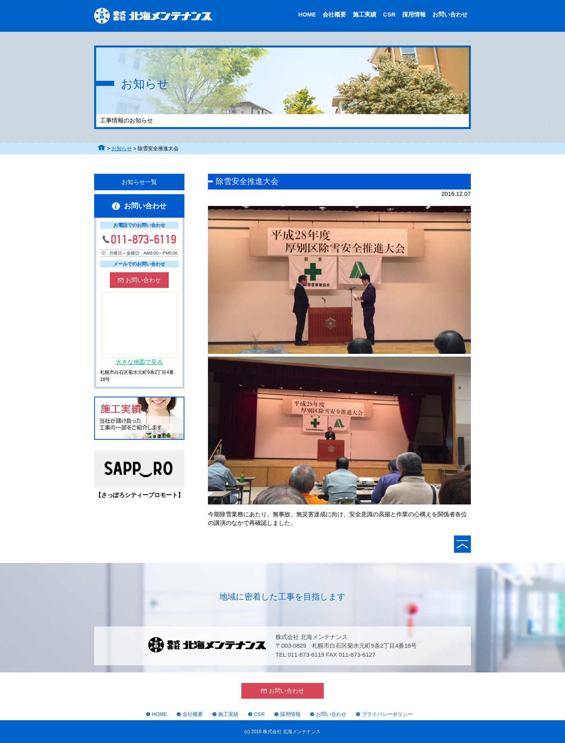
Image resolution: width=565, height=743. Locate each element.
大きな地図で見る (139, 362)
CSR (389, 14)
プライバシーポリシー (387, 714)
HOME (307, 14)
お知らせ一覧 (139, 181)
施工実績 (364, 14)
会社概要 (334, 14)
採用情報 (414, 14)
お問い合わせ (450, 14)
